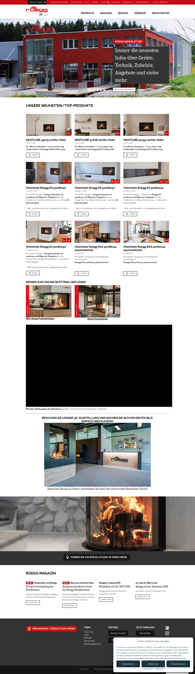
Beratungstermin (92, 644)
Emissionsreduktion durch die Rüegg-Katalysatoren (77, 588)
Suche (103, 2)
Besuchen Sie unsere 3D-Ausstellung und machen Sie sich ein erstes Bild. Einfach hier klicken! (97, 419)
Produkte (87, 13)
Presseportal (128, 2)
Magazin (106, 13)
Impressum (84, 669)
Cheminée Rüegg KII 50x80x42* (143, 187)
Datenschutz (147, 668)
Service (123, 13)
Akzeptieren (128, 664)
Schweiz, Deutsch (36, 2)
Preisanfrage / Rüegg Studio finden (51, 629)
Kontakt (95, 2)
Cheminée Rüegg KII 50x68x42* (46, 187)
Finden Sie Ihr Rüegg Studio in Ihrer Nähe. (97, 557)
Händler (140, 13)
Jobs (86, 635)
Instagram (167, 633)
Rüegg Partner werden (59, 2)
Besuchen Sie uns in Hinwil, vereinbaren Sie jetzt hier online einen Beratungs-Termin (97, 488)
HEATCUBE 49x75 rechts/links (46, 139)
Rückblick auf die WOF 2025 (114, 586)
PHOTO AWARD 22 (143, 2)
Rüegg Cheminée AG (41, 11)
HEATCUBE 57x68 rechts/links (95, 139)
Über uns (88, 632)
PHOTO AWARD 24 (160, 2)
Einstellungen (178, 664)
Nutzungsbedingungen (103, 669)
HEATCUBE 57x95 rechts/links (143, 139)
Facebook (167, 628)
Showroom (89, 641)
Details (33, 155)
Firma (87, 2)
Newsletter (115, 2)
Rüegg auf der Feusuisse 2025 (152, 586)
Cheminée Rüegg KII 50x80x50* (46, 246)
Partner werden (118, 633)
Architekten (160, 13)
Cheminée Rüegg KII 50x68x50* (95, 187)
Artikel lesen (33, 603)
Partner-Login (76, 2)
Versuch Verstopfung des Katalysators (39, 588)
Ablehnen (153, 664)
